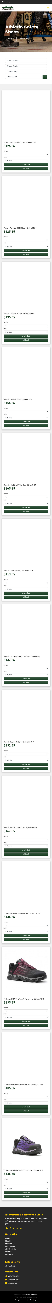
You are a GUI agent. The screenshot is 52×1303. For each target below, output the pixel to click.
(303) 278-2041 (12, 1279)
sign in (36, 1300)
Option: (6, 151)
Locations (8, 1252)
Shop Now (9, 1241)
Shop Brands (9, 1244)
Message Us (11, 1283)
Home (7, 1238)
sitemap (16, 1300)
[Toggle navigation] (48, 8)
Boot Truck (9, 1254)
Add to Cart (26, 165)
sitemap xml (23, 1300)
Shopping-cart (7, 2)
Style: (5, 157)
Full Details (26, 169)
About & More (10, 1246)
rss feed (30, 1300)
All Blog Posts (10, 1266)
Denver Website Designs (31, 1294)
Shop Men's (11, 39)
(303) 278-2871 (12, 1276)
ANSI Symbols (10, 1249)
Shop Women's (24, 39)
